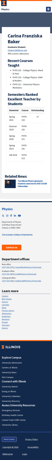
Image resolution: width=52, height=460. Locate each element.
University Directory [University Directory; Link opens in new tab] (11, 401)
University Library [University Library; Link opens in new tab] (10, 424)
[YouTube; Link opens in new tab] (19, 215)
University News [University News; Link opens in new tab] (9, 372)
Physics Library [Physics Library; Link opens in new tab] (8, 310)
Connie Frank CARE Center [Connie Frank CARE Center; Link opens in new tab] (14, 420)
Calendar (5, 305)
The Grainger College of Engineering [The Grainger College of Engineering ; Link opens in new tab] (17, 234)
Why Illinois (7, 299)
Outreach (6, 325)
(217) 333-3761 (8, 267)
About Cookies (9, 439)
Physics (7, 209)
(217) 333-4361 (8, 281)
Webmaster (7, 454)
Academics (6, 316)
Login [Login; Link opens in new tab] (24, 454)
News (4, 307)
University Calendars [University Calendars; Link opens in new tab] (11, 396)
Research (5, 319)
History (5, 302)
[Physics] (5, 9)
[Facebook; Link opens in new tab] (11, 215)
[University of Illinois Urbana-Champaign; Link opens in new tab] (4, 3)
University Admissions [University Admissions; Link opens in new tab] (12, 362)
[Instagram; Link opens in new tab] (7, 215)
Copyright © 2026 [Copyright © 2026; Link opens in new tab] (10, 447)
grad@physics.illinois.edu (25, 274)
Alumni (5, 328)
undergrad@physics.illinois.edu (28, 281)
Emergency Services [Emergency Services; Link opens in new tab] (11, 410)
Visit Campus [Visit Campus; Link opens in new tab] (8, 377)
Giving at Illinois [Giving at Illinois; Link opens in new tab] (9, 391)
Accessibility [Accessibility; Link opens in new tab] (33, 447)
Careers (5, 296)
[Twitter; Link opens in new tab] (3, 215)
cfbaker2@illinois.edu (17, 50)
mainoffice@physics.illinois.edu (28, 267)
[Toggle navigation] (48, 9)
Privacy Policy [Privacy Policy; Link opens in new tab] (31, 439)
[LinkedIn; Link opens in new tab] (15, 215)
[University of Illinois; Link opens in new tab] (11, 347)
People (5, 322)
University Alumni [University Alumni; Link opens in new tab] (10, 386)
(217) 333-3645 (8, 274)
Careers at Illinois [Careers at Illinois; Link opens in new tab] (10, 367)
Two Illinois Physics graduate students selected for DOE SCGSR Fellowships (32, 183)
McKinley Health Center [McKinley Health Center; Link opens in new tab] (12, 415)
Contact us (11, 247)
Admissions (6, 313)
